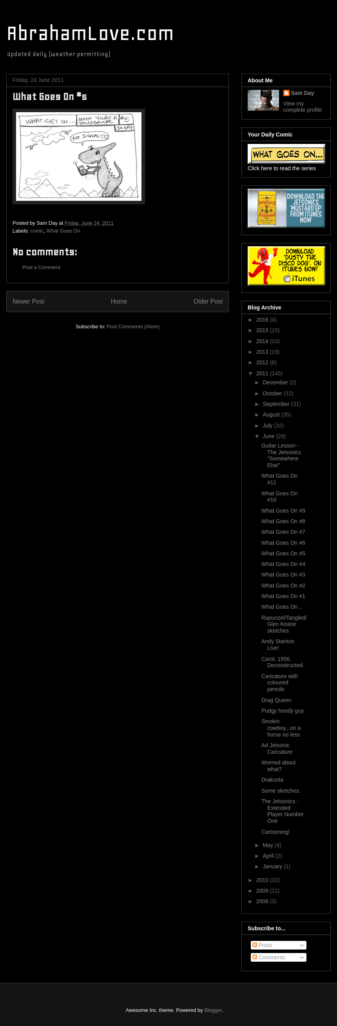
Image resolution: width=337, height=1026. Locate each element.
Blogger (212, 1010)
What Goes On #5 (283, 553)
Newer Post (28, 301)
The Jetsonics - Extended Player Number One (282, 811)
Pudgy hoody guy (282, 711)
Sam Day (302, 93)
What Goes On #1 (283, 596)
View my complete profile (302, 106)
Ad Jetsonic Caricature (277, 748)
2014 (263, 341)
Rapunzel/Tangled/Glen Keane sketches (284, 624)
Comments (268, 957)
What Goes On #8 (283, 521)
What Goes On (63, 231)
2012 (263, 362)
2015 (263, 330)
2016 (263, 320)
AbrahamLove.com (90, 33)
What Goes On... (281, 607)
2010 (263, 880)
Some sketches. (281, 791)
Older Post (208, 301)
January (273, 866)
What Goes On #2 (283, 585)
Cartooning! (275, 832)
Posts (262, 945)
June (269, 436)
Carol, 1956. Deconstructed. (282, 662)
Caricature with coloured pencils (279, 683)
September (277, 404)
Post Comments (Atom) (133, 326)
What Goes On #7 (283, 532)
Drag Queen (276, 700)
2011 (263, 373)
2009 (263, 891)
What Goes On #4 (283, 564)
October (273, 393)
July (268, 425)
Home (119, 301)
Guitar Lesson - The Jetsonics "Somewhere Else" (281, 455)
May (268, 845)
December (276, 382)
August (272, 414)
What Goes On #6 (283, 543)
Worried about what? (278, 765)
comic (37, 231)
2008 (263, 901)
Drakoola (272, 780)
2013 (263, 352)
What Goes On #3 (283, 574)
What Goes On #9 (283, 511)
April (269, 856)
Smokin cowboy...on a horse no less (281, 728)
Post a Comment (41, 267)
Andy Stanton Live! (277, 644)
